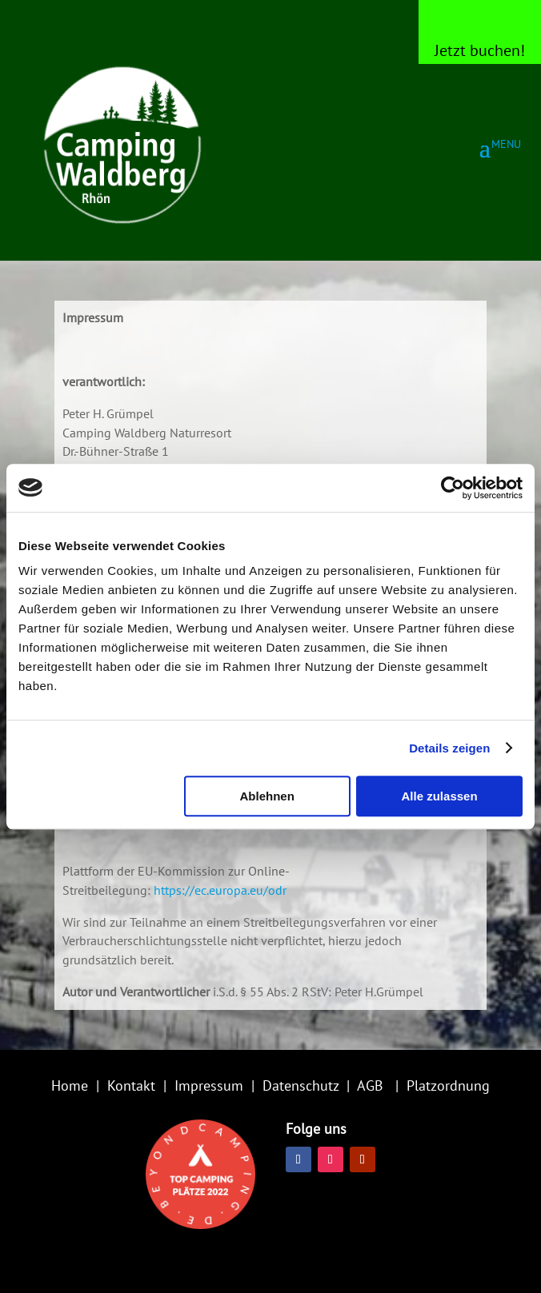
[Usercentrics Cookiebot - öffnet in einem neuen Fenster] (453, 488)
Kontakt (131, 1085)
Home (69, 1085)
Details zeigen (449, 748)
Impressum (208, 1085)
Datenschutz (300, 1085)
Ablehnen (266, 796)
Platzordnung (448, 1085)
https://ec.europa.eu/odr (220, 890)
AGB (370, 1085)
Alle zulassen (440, 796)
